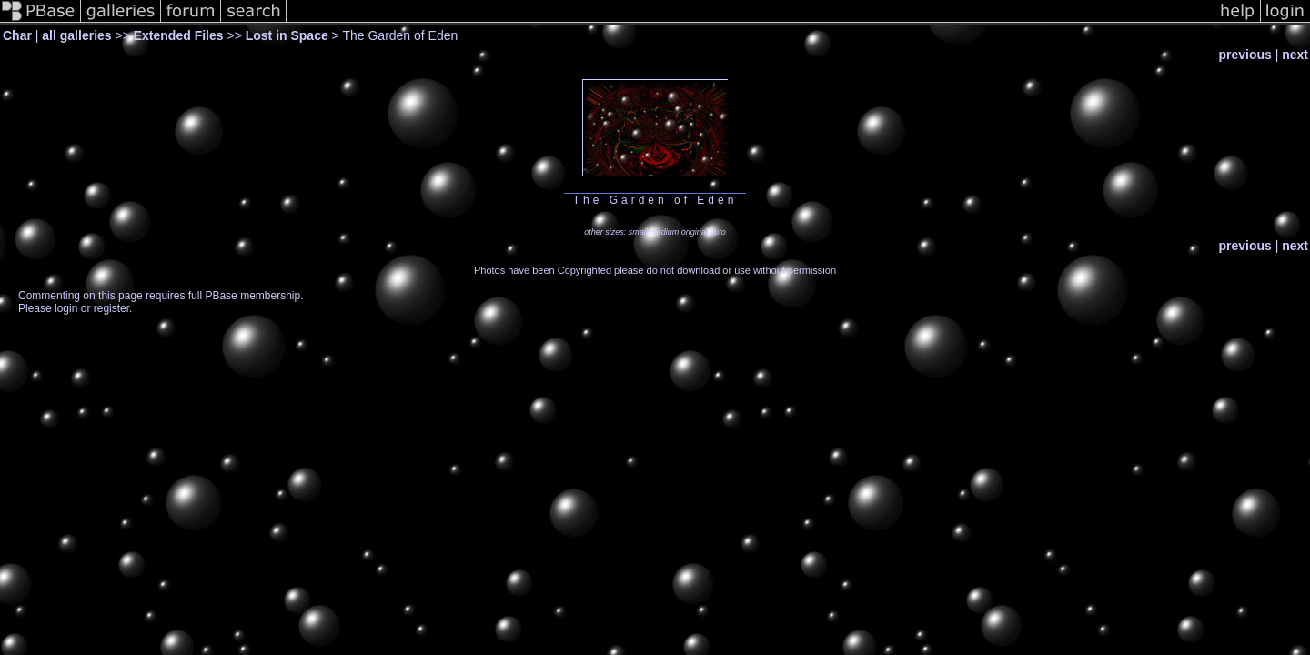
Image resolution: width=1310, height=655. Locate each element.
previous (1244, 54)
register (111, 308)
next (1295, 54)
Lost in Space (287, 35)
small (638, 232)
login (66, 308)
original (694, 232)
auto (718, 232)
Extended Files (179, 35)
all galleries (76, 35)
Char (17, 35)
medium (664, 232)
